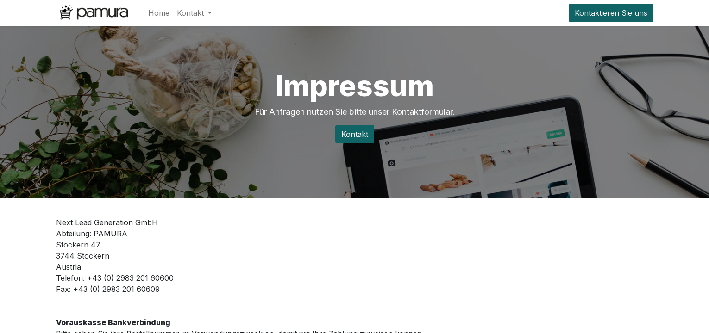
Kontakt (354, 134)
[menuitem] (158, 13)
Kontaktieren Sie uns (611, 13)
